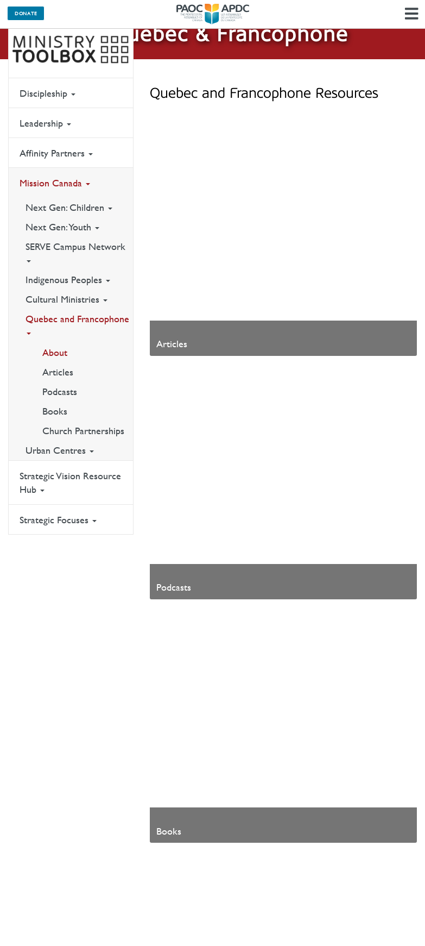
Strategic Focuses (58, 519)
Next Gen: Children (69, 207)
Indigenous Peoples (68, 279)
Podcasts (59, 391)
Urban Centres (60, 450)
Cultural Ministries (66, 299)
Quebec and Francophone (77, 324)
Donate (26, 13)
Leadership (45, 123)
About (54, 352)
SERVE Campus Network (75, 251)
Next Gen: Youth (62, 227)
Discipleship (47, 93)
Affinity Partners (56, 153)
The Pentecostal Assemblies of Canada (212, 14)
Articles (57, 372)
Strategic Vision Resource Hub (70, 482)
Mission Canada (55, 183)
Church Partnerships (83, 430)
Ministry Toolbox (71, 49)
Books (54, 411)
